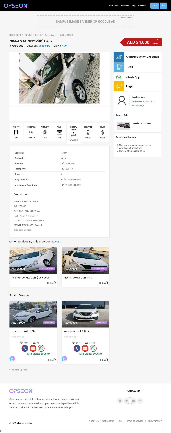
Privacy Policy (154, 420)
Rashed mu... (139, 97)
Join (163, 6)
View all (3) (56, 241)
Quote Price (113, 5)
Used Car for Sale (142, 123)
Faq (120, 420)
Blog (133, 5)
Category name (47, 269)
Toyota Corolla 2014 (23, 331)
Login (154, 6)
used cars (15, 34)
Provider (142, 5)
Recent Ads (122, 115)
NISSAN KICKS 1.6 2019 (76, 331)
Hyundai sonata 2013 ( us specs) (31, 277)
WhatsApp (133, 77)
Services (125, 5)
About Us (94, 420)
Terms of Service (134, 420)
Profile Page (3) (138, 105)
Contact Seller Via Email (143, 57)
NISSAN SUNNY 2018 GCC (78, 277)
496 (64, 45)
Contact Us (108, 420)
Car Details (66, 34)
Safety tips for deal (126, 137)
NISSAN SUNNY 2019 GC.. (40, 34)
